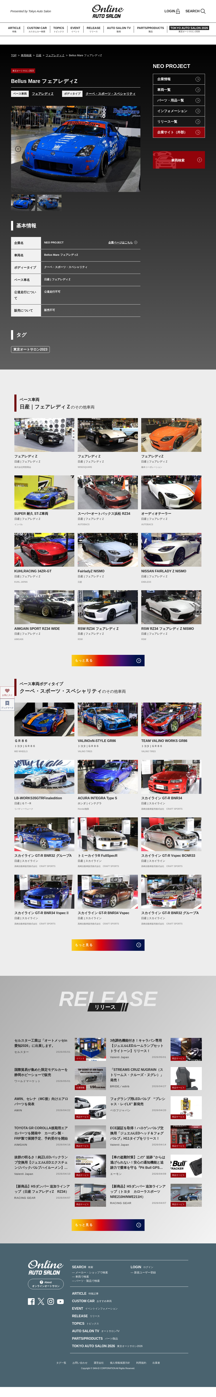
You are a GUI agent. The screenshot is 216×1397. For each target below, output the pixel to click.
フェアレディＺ (55, 55)
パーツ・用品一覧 (170, 100)
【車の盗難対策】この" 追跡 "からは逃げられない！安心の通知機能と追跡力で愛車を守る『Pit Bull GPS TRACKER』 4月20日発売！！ (137, 1169)
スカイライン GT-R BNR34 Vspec (103, 916)
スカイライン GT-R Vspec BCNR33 (168, 859)
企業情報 (164, 79)
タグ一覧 (61, 1372)
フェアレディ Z (25, 456)
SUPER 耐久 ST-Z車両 (31, 513)
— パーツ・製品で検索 (86, 1290)
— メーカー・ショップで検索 (90, 1282)
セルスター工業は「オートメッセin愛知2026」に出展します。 (40, 1049)
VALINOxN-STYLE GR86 (97, 744)
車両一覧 (164, 89)
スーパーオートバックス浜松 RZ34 (104, 513)
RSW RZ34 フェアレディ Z (98, 628)
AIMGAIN (20, 1151)
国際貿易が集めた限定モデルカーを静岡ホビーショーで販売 (41, 1079)
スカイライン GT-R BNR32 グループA (43, 859)
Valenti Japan (119, 1063)
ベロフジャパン (120, 1117)
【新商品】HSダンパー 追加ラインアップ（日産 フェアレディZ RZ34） (42, 1195)
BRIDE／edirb (120, 1093)
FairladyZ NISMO (91, 571)
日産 (38, 55)
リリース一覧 (167, 121)
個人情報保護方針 (120, 1372)
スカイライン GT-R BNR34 (161, 801)
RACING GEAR (25, 1204)
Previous (18, 149)
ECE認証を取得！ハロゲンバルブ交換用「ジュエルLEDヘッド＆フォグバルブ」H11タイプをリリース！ (137, 1140)
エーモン (116, 1180)
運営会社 (99, 1372)
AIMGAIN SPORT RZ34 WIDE (37, 628)
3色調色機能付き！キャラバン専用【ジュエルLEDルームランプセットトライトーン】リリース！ (137, 1052)
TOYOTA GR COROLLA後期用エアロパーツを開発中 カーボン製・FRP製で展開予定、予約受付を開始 (41, 1140)
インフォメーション (172, 111)
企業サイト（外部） (172, 132)
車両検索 (26, 55)
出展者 (156, 1372)
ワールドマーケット (27, 1087)
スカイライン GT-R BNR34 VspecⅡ (41, 916)
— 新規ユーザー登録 (143, 1282)
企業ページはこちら (120, 242)
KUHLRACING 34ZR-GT (33, 571)
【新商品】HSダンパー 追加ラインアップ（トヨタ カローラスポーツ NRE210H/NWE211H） (138, 1198)
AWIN (18, 1117)
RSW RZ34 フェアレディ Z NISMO (167, 628)
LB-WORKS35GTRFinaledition (38, 801)
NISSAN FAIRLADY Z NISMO (163, 571)
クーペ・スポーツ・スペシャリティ (111, 93)
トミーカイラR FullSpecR (97, 859)
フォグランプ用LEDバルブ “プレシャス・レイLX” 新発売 (137, 1108)
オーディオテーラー (156, 513)
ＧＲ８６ (21, 744)
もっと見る (89, 662)
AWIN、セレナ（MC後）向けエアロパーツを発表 (41, 1108)
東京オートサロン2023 (30, 349)
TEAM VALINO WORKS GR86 (164, 744)
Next (133, 149)
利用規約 (141, 1372)
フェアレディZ (152, 456)
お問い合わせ (79, 1372)
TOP (14, 55)
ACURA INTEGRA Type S (97, 801)
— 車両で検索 (80, 1286)
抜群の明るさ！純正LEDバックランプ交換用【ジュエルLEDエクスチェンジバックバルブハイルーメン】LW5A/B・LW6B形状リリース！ (41, 1169)
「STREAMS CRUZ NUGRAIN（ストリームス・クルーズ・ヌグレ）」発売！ (137, 1082)
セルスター (21, 1058)
